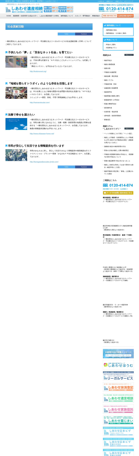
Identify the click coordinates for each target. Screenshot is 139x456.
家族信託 (107, 119)
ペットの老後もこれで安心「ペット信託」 (118, 133)
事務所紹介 (96, 16)
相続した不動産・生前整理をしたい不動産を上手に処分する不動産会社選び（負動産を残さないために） (118, 140)
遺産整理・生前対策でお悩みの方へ (25, 16)
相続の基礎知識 (109, 64)
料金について (112, 40)
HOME (8, 16)
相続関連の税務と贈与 (112, 96)
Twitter (66, 34)
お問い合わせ (118, 16)
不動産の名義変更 (110, 72)
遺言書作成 (108, 108)
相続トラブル (108, 80)
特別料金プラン (111, 48)
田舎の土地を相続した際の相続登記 (116, 150)
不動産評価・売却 (110, 84)
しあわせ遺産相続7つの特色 (49, 16)
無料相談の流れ (111, 30)
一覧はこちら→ (129, 54)
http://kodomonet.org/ (38, 71)
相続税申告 (108, 92)
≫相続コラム (119, 1)
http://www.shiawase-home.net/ (42, 134)
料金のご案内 (110, 44)
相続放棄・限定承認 (111, 76)
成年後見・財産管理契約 (112, 116)
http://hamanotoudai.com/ (40, 102)
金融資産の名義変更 (111, 88)
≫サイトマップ (128, 1)
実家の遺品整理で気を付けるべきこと (117, 161)
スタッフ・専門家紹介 (82, 16)
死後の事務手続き (110, 104)
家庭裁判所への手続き (112, 100)
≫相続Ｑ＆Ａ (109, 1)
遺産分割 (107, 68)
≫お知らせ (101, 1)
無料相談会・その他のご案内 (116, 33)
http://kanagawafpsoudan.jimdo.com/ (44, 162)
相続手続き (108, 60)
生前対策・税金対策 (111, 112)
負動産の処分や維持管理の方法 (115, 146)
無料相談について (67, 16)
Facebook (84, 34)
